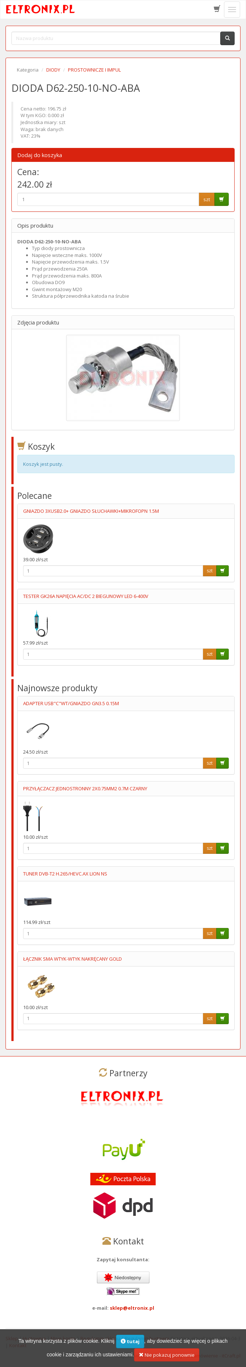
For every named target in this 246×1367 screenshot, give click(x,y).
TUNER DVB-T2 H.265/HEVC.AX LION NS (65, 873)
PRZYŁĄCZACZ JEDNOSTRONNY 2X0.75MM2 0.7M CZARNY (85, 788)
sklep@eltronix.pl (132, 1308)
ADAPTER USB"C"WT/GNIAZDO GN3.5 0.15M (71, 703)
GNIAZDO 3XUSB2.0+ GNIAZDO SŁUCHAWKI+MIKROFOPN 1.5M (91, 511)
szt (206, 199)
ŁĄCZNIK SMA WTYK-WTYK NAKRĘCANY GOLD (72, 959)
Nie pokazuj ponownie (167, 1360)
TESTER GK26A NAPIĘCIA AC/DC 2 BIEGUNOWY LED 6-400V (85, 596)
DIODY (53, 69)
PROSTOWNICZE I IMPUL (94, 69)
